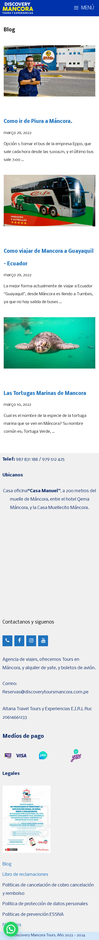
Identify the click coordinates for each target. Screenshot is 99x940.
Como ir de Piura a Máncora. (38, 121)
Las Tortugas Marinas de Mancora (45, 393)
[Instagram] (31, 640)
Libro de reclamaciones (25, 874)
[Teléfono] (7, 640)
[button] (10, 929)
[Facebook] (19, 640)
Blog (6, 864)
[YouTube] (43, 640)
